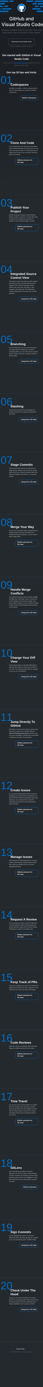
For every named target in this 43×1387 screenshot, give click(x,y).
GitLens (29, 1177)
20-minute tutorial (20, 63)
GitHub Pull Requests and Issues (19, 733)
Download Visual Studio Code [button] (21, 41)
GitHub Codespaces (29, 98)
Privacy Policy (20, 1349)
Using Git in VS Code (28, 299)
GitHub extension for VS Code (24, 161)
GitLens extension (30, 1187)
